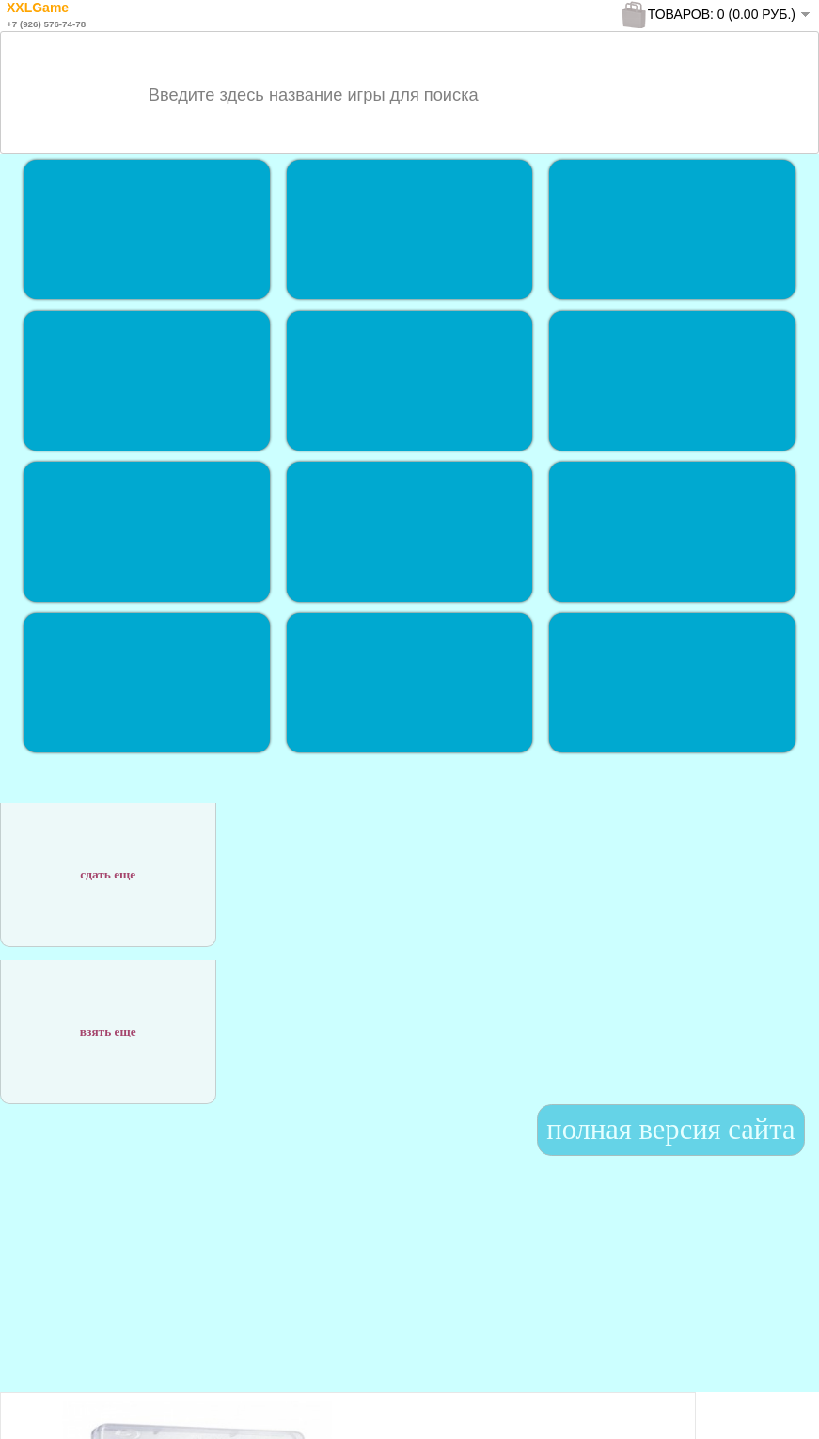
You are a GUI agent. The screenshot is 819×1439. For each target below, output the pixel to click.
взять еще (108, 1022)
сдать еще (107, 865)
